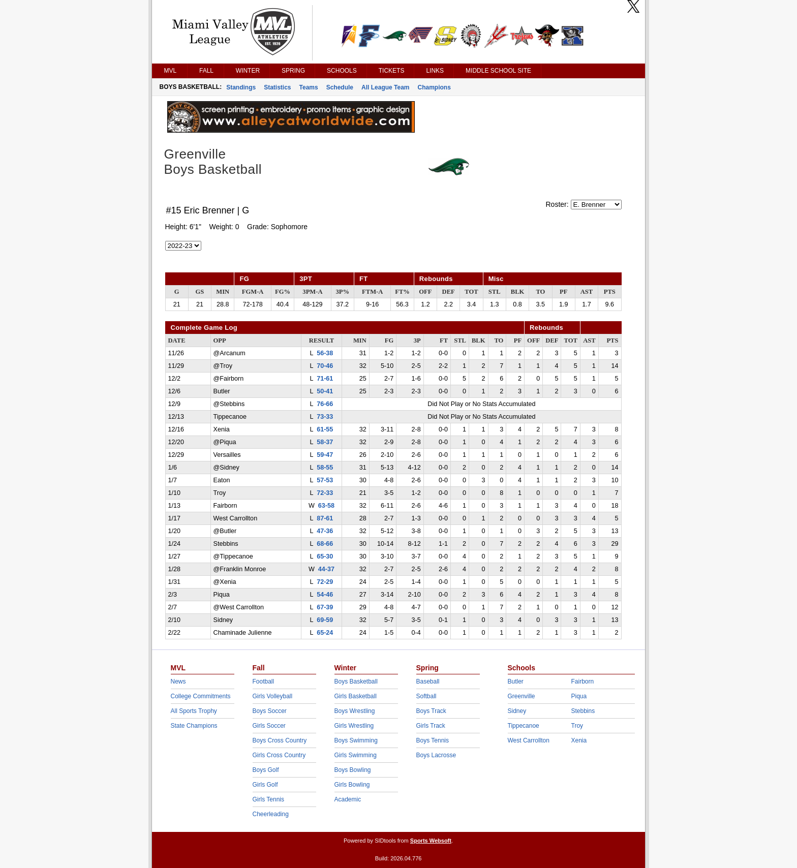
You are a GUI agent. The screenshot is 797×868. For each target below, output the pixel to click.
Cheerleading (271, 814)
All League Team (385, 87)
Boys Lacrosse (436, 755)
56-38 (325, 353)
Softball (426, 696)
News (178, 681)
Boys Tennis (432, 740)
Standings (241, 87)
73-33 (325, 416)
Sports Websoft (430, 841)
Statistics (277, 87)
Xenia (579, 740)
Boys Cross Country (280, 740)
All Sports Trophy (194, 711)
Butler (516, 681)
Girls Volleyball (273, 696)
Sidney (517, 711)
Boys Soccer (270, 711)
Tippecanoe (523, 725)
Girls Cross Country (279, 755)
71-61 (325, 378)
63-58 (326, 505)
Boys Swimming (356, 740)
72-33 (325, 493)
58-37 (325, 442)
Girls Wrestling (354, 725)
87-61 (325, 518)
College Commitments (201, 696)
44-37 (326, 569)
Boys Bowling (352, 769)
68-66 (325, 543)
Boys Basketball (356, 681)
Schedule (339, 87)
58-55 (325, 467)
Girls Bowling (352, 784)
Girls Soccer (269, 725)
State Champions (194, 725)
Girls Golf (265, 784)
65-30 (325, 556)
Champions (434, 87)
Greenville (521, 696)
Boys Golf (266, 769)
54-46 (325, 594)
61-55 (325, 429)
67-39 (325, 607)
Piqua (579, 696)
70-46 (325, 365)
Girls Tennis (268, 799)
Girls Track (430, 725)
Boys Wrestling (354, 711)
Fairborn (582, 681)
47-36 (325, 531)
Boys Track (431, 711)
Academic (347, 799)
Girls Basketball (355, 696)
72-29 (325, 581)
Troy (577, 725)
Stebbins (583, 711)
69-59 (325, 620)
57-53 (325, 480)
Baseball (428, 681)
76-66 (325, 404)
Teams (308, 87)
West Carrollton (528, 740)
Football (263, 681)
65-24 (325, 632)
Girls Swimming (355, 755)
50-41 (325, 391)
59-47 (325, 454)
